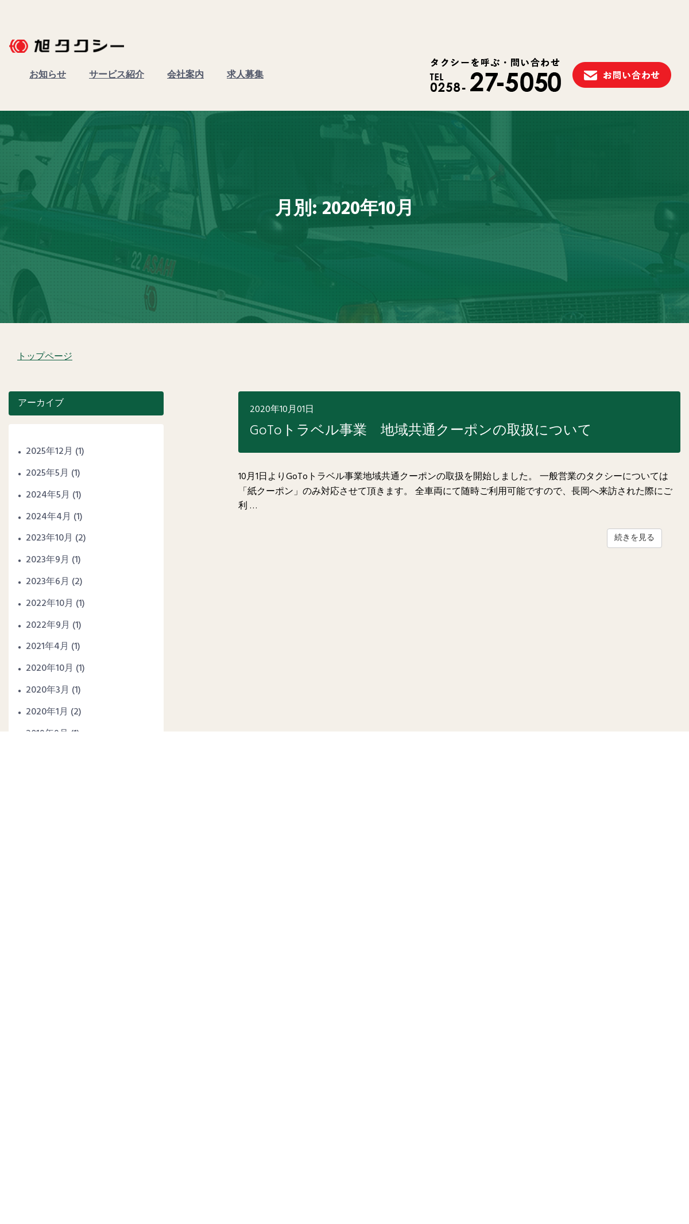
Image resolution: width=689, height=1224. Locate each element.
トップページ (44, 356)
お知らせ (47, 75)
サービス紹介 (116, 75)
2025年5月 (47, 473)
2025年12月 (49, 451)
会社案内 (185, 75)
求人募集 (245, 75)
